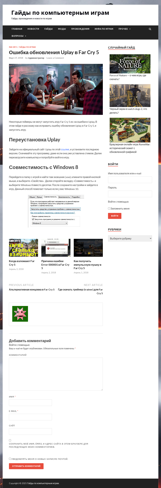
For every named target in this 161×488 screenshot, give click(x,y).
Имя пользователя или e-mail (124, 173)
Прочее (123, 29)
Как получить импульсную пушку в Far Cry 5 (87, 264)
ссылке (65, 149)
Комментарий (18, 355)
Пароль (112, 187)
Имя (12, 396)
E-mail (13, 411)
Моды (62, 29)
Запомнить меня (120, 208)
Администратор (36, 58)
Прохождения (80, 29)
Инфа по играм (104, 29)
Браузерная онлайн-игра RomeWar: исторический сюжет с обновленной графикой (130, 148)
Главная (17, 29)
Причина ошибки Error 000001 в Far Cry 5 (55, 264)
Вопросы (17, 36)
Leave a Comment (55, 58)
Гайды (48, 29)
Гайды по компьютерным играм (60, 12)
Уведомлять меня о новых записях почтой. (39, 459)
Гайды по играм (27, 47)
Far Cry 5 (13, 47)
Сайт (12, 425)
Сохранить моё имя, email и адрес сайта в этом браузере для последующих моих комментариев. (48, 445)
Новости (33, 29)
